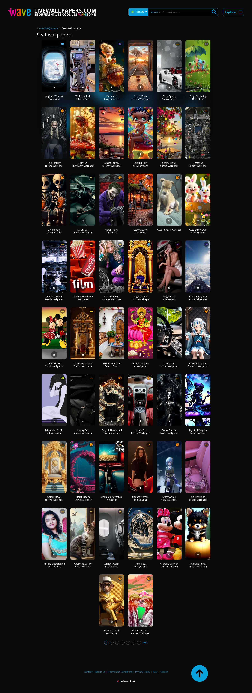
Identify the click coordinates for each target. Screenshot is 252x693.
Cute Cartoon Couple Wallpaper (54, 365)
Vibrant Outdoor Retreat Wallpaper (140, 632)
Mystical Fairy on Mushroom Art (198, 431)
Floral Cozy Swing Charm (140, 565)
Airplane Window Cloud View (54, 98)
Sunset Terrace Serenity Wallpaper (111, 164)
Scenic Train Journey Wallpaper (140, 98)
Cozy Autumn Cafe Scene (140, 231)
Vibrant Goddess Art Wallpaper (140, 365)
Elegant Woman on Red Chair (140, 498)
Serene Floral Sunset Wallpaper (169, 164)
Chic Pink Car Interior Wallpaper (198, 498)
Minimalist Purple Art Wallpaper (54, 431)
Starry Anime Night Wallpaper (169, 498)
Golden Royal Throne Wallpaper (54, 498)
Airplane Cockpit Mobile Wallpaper (54, 298)
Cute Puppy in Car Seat (169, 229)
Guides (164, 671)
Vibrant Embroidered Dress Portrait (54, 565)
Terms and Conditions (120, 671)
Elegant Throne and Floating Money (111, 431)
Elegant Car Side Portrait (169, 298)
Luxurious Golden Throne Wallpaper (83, 365)
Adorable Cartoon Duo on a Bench (169, 565)
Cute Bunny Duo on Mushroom (198, 231)
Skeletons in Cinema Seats (54, 231)
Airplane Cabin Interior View (111, 565)
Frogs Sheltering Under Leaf (197, 98)
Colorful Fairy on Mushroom (140, 164)
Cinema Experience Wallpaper (83, 298)
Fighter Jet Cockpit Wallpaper (198, 164)
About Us (100, 671)
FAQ (155, 671)
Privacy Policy (142, 671)
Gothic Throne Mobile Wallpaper (169, 431)
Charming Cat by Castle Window (82, 565)
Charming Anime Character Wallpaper (197, 365)
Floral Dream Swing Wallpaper (82, 498)
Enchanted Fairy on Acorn (111, 98)
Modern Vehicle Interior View (83, 98)
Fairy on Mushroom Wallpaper (83, 164)
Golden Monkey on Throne (112, 632)
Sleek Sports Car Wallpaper (169, 98)
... (139, 642)
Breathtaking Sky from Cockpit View (198, 298)
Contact (88, 671)
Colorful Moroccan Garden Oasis (111, 365)
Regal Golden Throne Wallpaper (140, 298)
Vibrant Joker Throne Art (111, 231)
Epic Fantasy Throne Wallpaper (54, 164)
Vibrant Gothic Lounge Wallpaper (111, 298)
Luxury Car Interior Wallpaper (83, 231)
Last (145, 642)
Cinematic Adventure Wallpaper (111, 498)
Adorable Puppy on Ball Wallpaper (198, 565)
